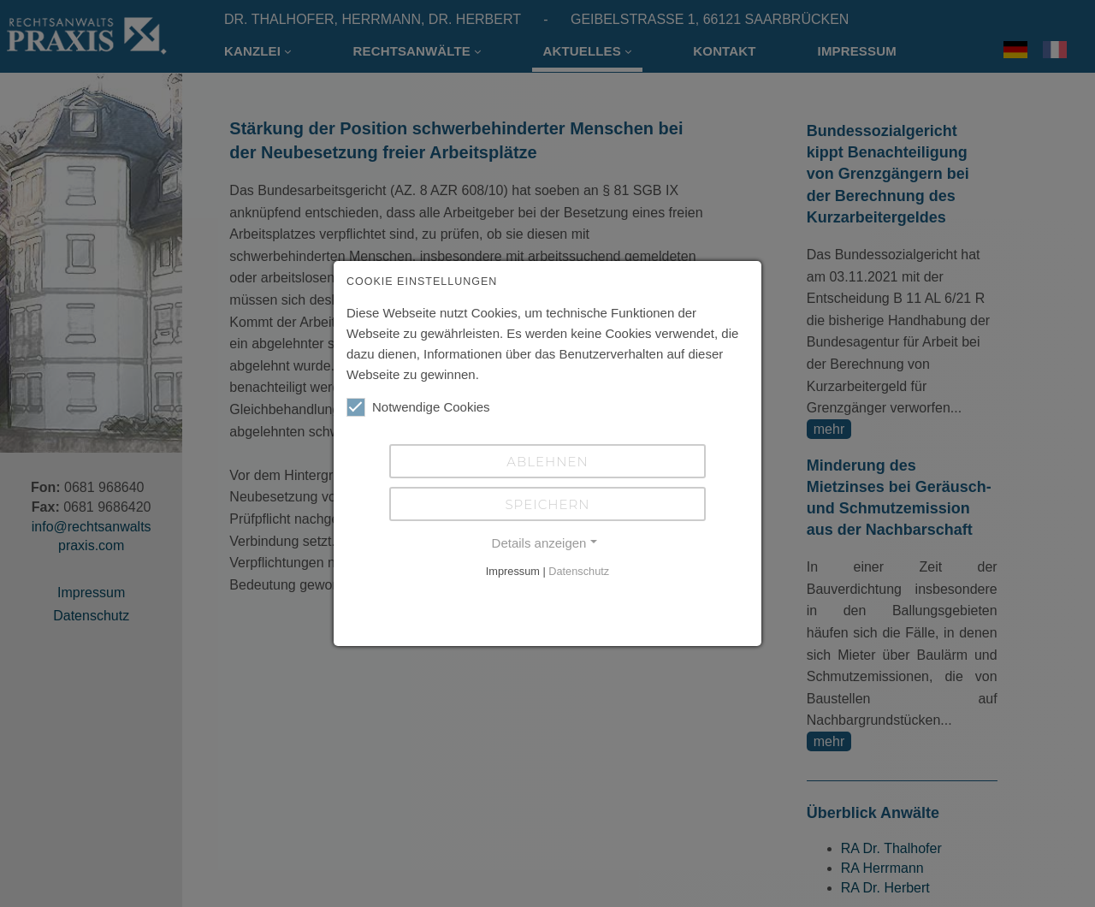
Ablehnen (547, 462)
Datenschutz (578, 571)
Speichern (547, 504)
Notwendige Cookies (418, 407)
